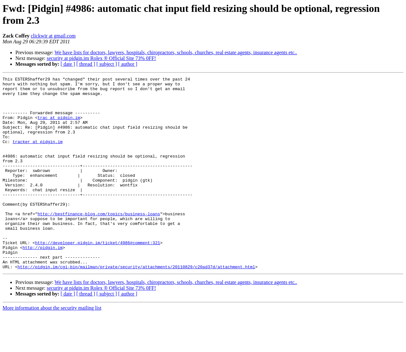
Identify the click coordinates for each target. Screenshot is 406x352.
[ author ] (127, 64)
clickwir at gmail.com (53, 36)
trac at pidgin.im (58, 126)
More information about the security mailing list (52, 346)
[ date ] (68, 64)
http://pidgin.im (42, 282)
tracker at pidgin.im (37, 155)
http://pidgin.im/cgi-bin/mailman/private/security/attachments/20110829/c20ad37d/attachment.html (136, 305)
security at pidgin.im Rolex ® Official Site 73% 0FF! (101, 58)
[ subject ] (106, 64)
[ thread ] (85, 64)
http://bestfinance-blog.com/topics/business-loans (98, 242)
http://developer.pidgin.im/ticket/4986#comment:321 (97, 276)
